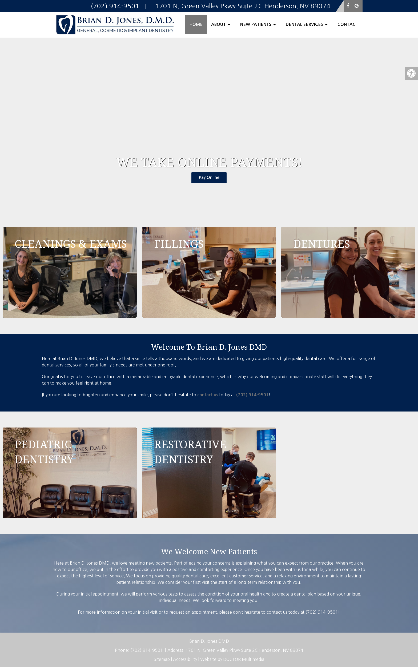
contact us (207, 395)
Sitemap (162, 659)
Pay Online (209, 177)
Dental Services (304, 24)
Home (196, 24)
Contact (347, 24)
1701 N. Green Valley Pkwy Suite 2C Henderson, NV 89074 (244, 650)
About (218, 24)
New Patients (255, 24)
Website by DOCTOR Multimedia (232, 659)
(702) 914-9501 (252, 395)
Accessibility (185, 659)
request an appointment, (193, 612)
